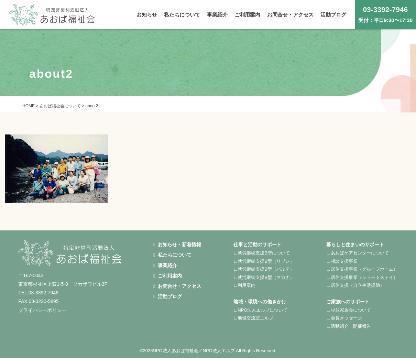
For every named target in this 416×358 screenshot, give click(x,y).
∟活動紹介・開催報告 (348, 326)
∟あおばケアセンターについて (357, 253)
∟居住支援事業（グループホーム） (362, 269)
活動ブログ (167, 296)
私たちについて (172, 255)
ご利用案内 (167, 276)
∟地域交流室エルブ (253, 318)
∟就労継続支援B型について (261, 253)
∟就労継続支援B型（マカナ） (263, 277)
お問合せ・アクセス (177, 286)
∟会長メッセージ (344, 318)
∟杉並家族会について (348, 310)
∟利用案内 (244, 285)
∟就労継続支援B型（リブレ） (263, 261)
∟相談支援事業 (342, 261)
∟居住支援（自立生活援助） (355, 285)
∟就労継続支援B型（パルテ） (263, 269)
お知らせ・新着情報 (177, 244)
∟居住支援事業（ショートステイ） (362, 277)
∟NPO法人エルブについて (260, 310)
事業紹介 (165, 265)
